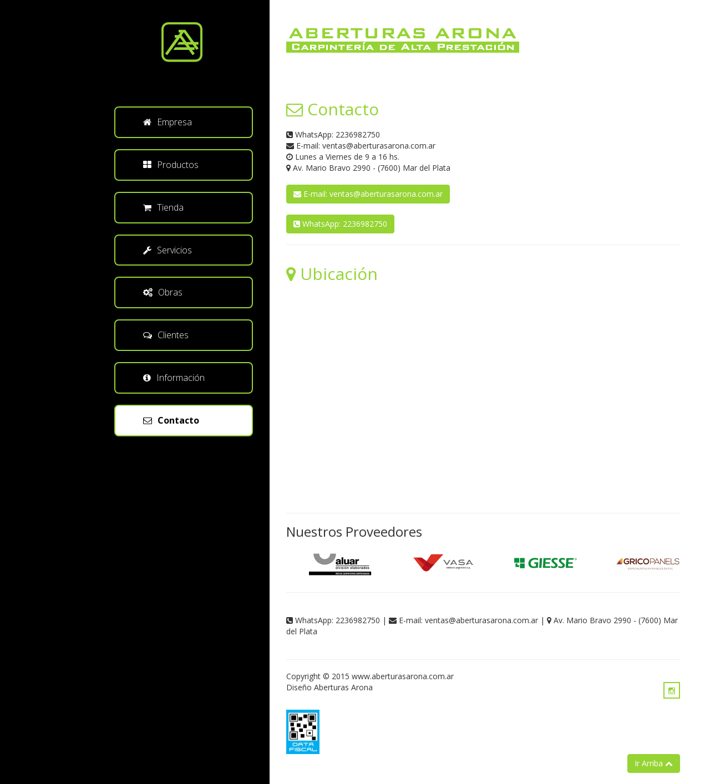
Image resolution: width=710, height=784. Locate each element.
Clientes (166, 335)
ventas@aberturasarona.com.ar (378, 145)
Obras (162, 292)
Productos (171, 165)
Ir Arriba (654, 763)
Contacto (171, 420)
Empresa (167, 122)
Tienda (163, 207)
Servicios (167, 250)
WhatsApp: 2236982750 (340, 223)
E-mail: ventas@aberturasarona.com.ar (368, 194)
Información (174, 377)
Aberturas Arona (343, 687)
